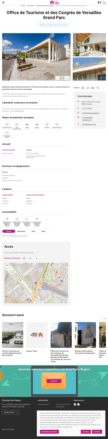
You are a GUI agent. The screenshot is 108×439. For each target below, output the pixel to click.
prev (101, 318)
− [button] (7, 268)
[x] (78, 404)
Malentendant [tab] (21, 231)
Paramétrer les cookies (49, 432)
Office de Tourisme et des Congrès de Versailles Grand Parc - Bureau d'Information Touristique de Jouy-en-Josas (61, 356)
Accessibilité (30, 5)
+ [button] (7, 265)
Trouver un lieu (9, 412)
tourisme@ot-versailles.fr (90, 113)
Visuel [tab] (33, 231)
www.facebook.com (89, 124)
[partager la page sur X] (98, 88)
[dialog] (71, 423)
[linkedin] (75, 404)
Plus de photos (64, 78)
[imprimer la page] (83, 88)
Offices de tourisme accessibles (45, 5)
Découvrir (54, 381)
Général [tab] (9, 231)
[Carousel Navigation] (102, 318)
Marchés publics (43, 404)
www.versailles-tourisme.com (87, 119)
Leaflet (65, 302)
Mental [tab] (43, 231)
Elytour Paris (31, 351)
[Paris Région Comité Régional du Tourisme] (54, 2)
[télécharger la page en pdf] (88, 88)
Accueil (23, 5)
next (104, 318)
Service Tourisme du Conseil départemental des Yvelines (11, 353)
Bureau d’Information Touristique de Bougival (85, 352)
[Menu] (3, 2)
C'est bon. (97, 432)
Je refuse (86, 432)
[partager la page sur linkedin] (93, 88)
